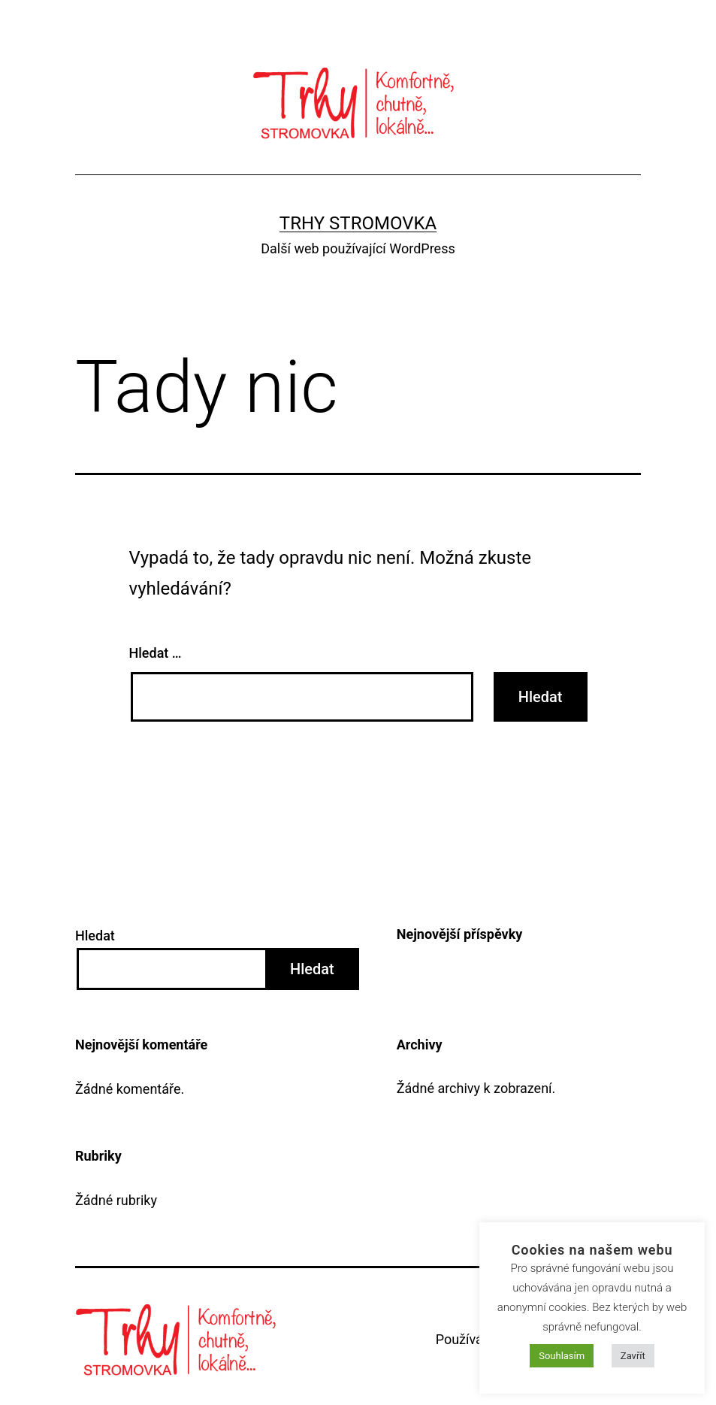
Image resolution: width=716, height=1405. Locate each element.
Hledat (95, 935)
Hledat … (155, 653)
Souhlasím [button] (562, 1355)
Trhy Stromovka (358, 223)
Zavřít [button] (633, 1355)
